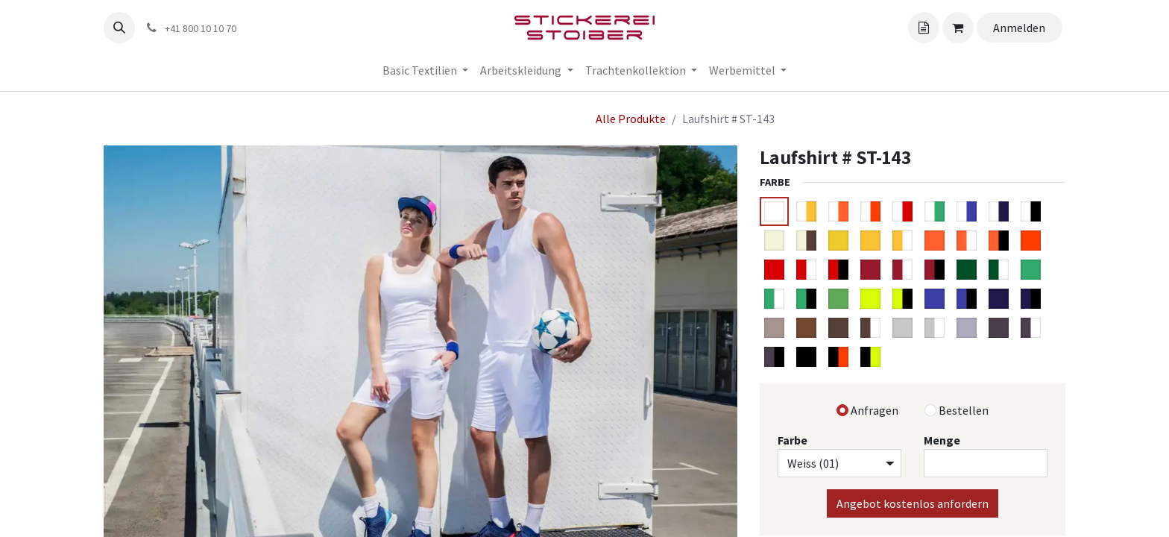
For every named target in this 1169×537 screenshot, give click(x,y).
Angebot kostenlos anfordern (912, 503)
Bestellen (964, 410)
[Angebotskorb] (923, 27)
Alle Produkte (631, 118)
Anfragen (874, 410)
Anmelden (1019, 27)
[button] (119, 27)
